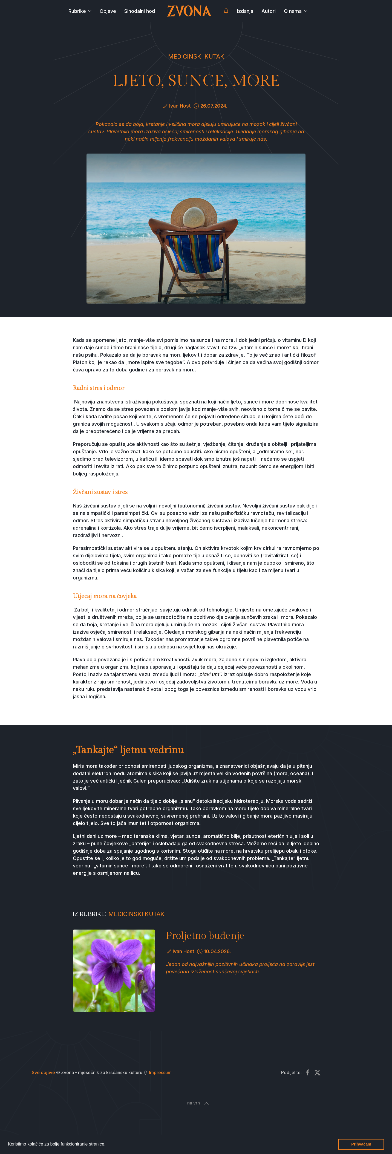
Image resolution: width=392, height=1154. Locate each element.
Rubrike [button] (80, 11)
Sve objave (43, 1072)
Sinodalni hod (139, 11)
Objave (108, 11)
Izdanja (245, 11)
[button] (107, 1145)
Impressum (160, 1072)
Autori (268, 11)
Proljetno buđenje (205, 936)
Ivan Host (180, 106)
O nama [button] (295, 11)
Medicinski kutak (196, 56)
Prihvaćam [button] (361, 1144)
